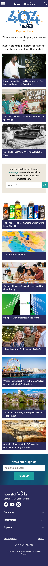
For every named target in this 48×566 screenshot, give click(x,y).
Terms (41, 538)
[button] (24, 512)
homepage (13, 172)
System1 (38, 551)
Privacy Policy (10, 538)
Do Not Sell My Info (24, 544)
